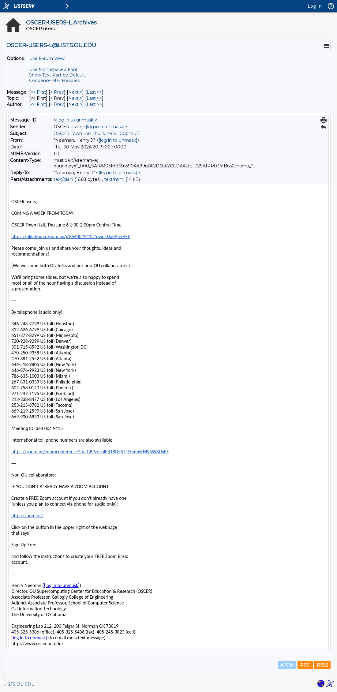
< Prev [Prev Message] (57, 92)
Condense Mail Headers (54, 80)
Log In (315, 6)
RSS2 (322, 665)
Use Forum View (47, 58)
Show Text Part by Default (57, 75)
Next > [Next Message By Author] (75, 104)
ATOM (287, 665)
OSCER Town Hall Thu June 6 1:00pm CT (97, 133)
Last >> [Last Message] (94, 92)
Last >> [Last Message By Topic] (94, 98)
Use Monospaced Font (53, 69)
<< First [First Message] (38, 92)
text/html (114, 179)
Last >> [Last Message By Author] (94, 104)
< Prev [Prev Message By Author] (57, 104)
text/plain (63, 179)
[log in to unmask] (75, 120)
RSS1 (305, 665)
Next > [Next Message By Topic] (75, 98)
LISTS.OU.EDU (19, 684)
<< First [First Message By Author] (38, 104)
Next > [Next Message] (75, 92)
